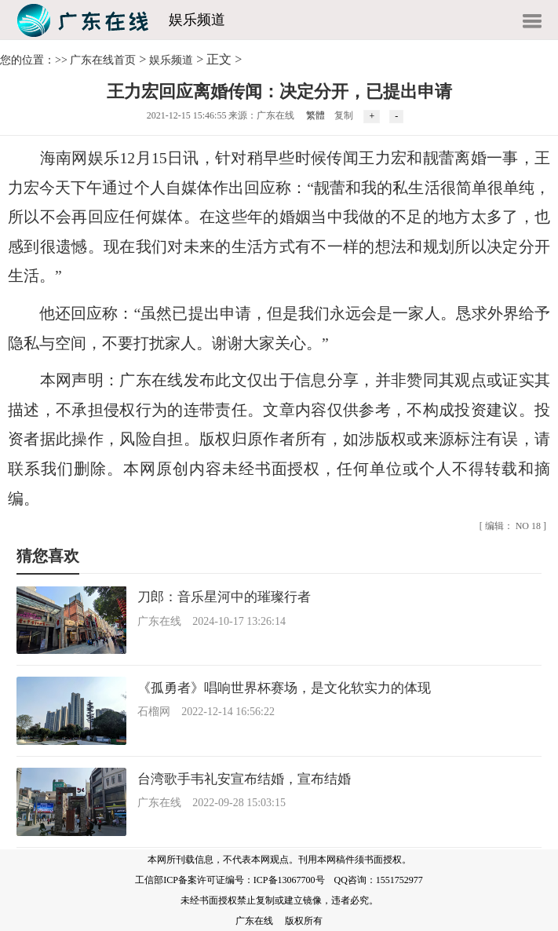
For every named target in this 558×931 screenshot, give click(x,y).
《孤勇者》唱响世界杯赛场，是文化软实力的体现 (284, 688)
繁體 (315, 115)
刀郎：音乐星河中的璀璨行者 (224, 597)
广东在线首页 (103, 60)
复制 (343, 115)
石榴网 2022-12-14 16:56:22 (206, 711)
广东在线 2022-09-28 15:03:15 (211, 803)
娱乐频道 (197, 19)
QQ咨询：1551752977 (378, 879)
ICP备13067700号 (289, 879)
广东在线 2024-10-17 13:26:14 (211, 621)
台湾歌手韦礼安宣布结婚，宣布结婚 (244, 779)
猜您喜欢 (47, 555)
